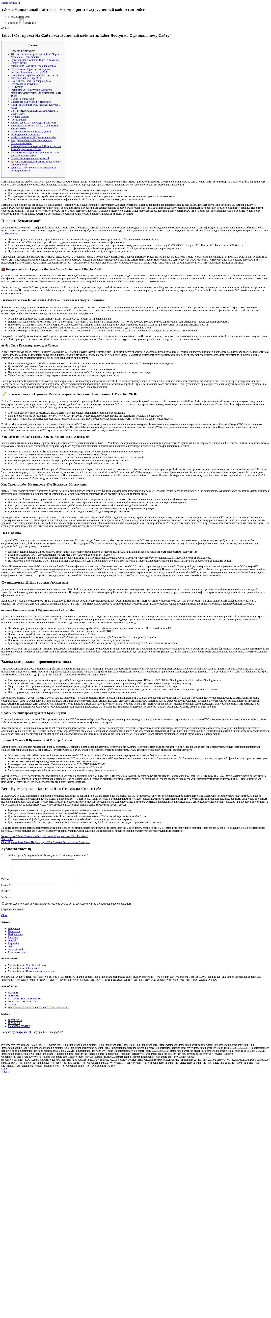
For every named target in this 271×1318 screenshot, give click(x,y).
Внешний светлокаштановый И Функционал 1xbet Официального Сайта (36, 148)
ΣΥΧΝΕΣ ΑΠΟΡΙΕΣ (19, 1030)
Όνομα (6, 889)
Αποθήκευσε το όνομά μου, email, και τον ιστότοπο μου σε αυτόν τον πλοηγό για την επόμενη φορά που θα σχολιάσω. (68, 907)
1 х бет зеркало (9, 233)
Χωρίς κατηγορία (10, 2)
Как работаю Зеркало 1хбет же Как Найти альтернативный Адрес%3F (34, 76)
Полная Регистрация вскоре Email (30, 158)
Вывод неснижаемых (22, 98)
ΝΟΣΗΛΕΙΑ (15, 999)
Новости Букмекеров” (23, 50)
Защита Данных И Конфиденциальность (33, 122)
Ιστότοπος (6, 901)
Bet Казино (17, 86)
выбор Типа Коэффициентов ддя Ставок (33, 65)
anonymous (14, 932)
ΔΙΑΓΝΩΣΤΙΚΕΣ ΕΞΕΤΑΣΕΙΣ (25, 1002)
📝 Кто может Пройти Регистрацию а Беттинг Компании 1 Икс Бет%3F (32, 70)
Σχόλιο (6, 883)
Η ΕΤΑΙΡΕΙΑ (15, 1024)
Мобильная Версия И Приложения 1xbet (33, 137)
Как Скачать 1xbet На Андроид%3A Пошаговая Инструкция (31, 82)
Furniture (13, 941)
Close (4, 919)
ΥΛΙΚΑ (12, 1008)
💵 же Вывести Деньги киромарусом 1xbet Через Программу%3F (35, 154)
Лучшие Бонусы (20, 116)
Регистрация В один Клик (25, 134)
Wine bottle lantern (36, 969)
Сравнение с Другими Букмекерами (31, 101)
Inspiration (13, 947)
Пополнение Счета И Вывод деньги (31, 131)
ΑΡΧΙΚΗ (13, 996)
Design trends (15, 938)
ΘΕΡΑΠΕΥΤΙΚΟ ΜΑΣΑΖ (22, 1005)
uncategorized (15, 953)
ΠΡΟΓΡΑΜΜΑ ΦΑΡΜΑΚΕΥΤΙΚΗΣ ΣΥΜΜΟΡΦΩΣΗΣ (38, 1011)
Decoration (14, 935)
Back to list (7, 839)
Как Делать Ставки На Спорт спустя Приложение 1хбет (31, 142)
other (10, 950)
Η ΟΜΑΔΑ (14, 1027)
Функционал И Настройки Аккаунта (31, 89)
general (12, 944)
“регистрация (18, 119)
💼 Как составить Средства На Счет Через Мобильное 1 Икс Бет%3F (35, 55)
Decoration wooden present (40, 975)
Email (5, 895)
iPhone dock (32, 972)
